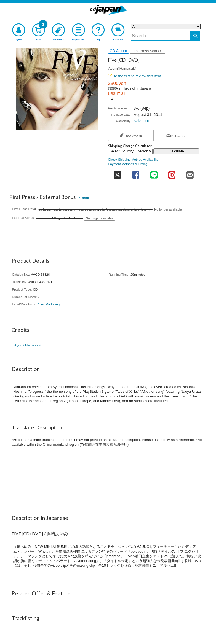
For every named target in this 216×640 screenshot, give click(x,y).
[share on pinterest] (172, 173)
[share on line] (154, 173)
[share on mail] (190, 173)
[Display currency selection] (111, 99)
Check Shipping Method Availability (133, 159)
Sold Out (141, 121)
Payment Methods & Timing (128, 164)
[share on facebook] (136, 173)
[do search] (195, 36)
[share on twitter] (117, 173)
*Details (85, 198)
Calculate (176, 151)
